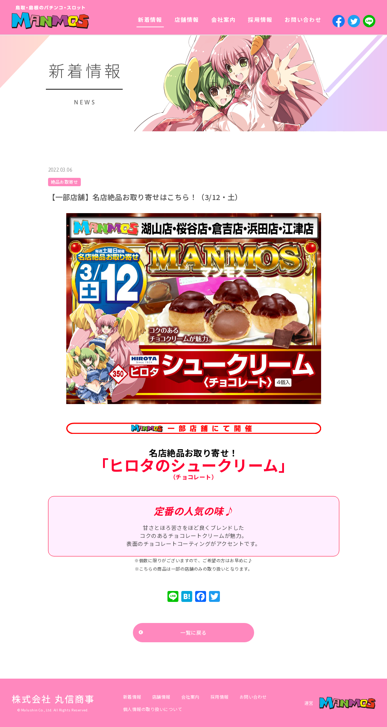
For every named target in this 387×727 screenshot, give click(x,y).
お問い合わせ (303, 19)
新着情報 (150, 19)
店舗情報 (187, 19)
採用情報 (260, 19)
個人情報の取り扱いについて (152, 709)
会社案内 (223, 19)
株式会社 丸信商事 (53, 698)
